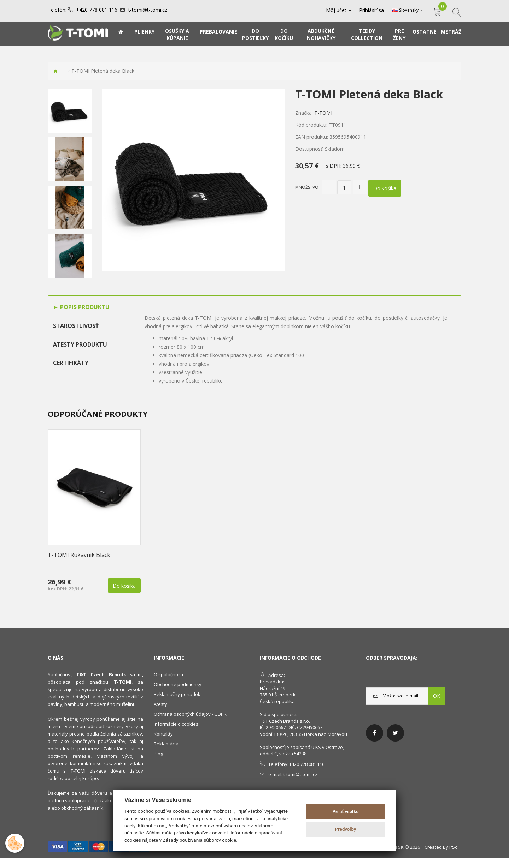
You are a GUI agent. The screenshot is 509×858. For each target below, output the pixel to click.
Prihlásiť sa (371, 10)
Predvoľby (345, 829)
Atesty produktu (80, 344)
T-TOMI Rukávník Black (79, 555)
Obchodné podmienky (177, 684)
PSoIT (455, 847)
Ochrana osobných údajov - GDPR (190, 714)
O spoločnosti (168, 674)
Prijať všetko (346, 811)
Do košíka (384, 187)
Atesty (160, 704)
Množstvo (306, 187)
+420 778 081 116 (96, 10)
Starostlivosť (76, 326)
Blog (158, 753)
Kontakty (163, 734)
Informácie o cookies (176, 724)
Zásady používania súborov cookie (199, 840)
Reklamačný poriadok (177, 694)
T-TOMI (323, 112)
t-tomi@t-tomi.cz (147, 10)
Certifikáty (70, 363)
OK (436, 695)
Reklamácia (166, 743)
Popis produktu (84, 307)
